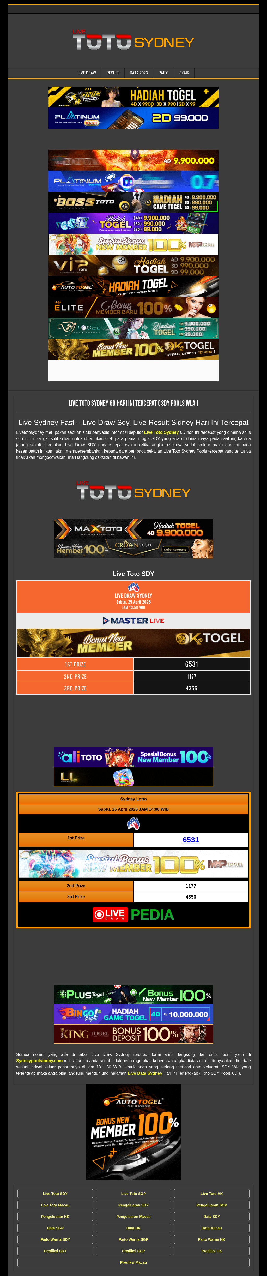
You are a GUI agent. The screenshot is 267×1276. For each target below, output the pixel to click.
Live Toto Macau (55, 1205)
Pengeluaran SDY (133, 1205)
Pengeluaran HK (55, 1216)
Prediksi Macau (133, 1262)
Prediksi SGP (133, 1251)
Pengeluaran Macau (133, 1216)
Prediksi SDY (55, 1251)
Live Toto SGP (133, 1193)
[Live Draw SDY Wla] (133, 97)
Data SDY (211, 1216)
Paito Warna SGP (133, 1239)
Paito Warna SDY (55, 1239)
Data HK (133, 1228)
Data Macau (212, 1228)
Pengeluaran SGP (211, 1205)
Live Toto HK (212, 1193)
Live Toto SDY (55, 1193)
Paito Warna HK (212, 1239)
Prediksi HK (212, 1251)
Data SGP (55, 1228)
